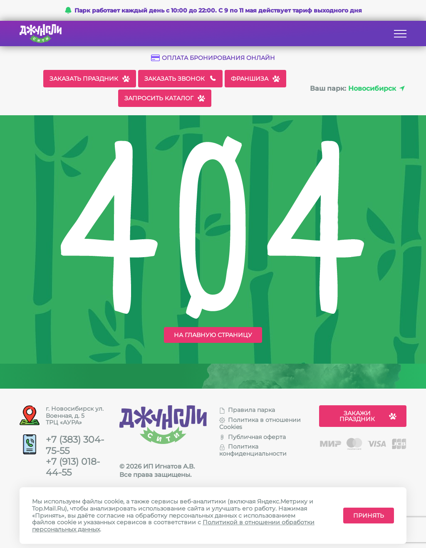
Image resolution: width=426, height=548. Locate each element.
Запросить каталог (164, 98)
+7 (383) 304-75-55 (75, 445)
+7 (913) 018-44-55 (73, 467)
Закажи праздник (368, 416)
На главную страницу (213, 335)
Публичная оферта (252, 437)
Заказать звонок (180, 78)
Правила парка (247, 410)
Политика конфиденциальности (253, 450)
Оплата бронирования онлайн (213, 58)
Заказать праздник (90, 78)
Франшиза (255, 78)
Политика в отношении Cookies (260, 423)
